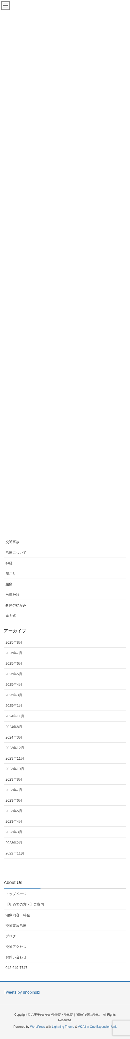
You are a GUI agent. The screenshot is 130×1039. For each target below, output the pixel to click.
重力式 (11, 616)
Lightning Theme (63, 1026)
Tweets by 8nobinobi (22, 992)
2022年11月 (15, 853)
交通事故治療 (16, 926)
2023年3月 (14, 832)
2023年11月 (15, 758)
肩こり (11, 574)
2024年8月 (14, 727)
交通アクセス (16, 947)
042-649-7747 (16, 968)
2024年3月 (14, 737)
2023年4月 (14, 821)
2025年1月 (14, 706)
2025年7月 (14, 653)
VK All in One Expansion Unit (97, 1026)
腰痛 (9, 584)
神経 (9, 563)
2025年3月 (14, 695)
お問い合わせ (16, 957)
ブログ (11, 936)
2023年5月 (14, 811)
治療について (16, 553)
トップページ (16, 894)
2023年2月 (14, 843)
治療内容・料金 (18, 915)
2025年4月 (14, 684)
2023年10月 (15, 769)
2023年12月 (15, 748)
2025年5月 (14, 674)
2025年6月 (14, 663)
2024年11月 (15, 716)
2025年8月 (14, 642)
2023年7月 (14, 790)
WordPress (37, 1026)
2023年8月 (14, 779)
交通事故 (13, 542)
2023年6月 (14, 800)
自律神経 (13, 595)
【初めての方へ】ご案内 (25, 904)
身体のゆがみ (16, 605)
